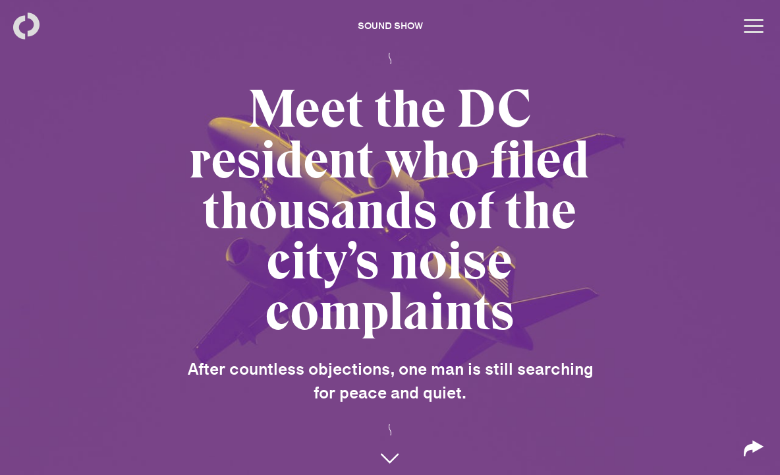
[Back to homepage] (26, 26)
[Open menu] (753, 26)
